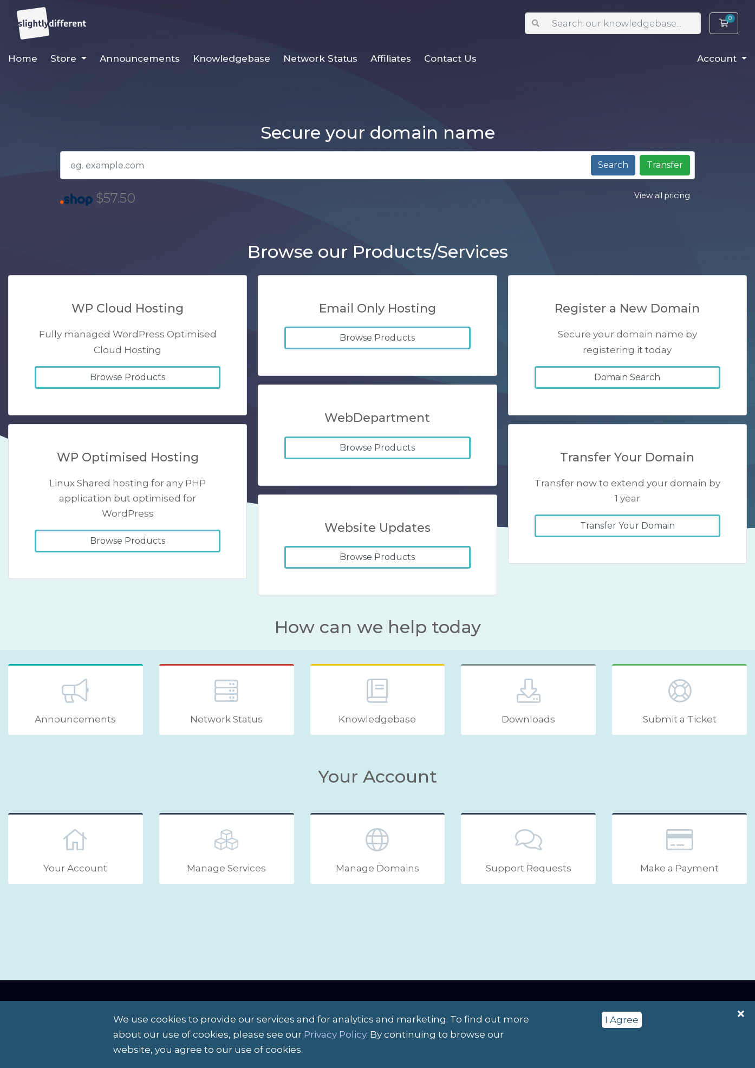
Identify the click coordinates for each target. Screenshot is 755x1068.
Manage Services (226, 849)
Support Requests (528, 849)
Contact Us (450, 58)
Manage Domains (377, 849)
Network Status (320, 58)
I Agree (622, 1019)
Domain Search (627, 377)
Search (613, 165)
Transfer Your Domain (627, 525)
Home (22, 58)
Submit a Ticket (679, 700)
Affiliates (390, 58)
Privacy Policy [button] (335, 1034)
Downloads (528, 700)
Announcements (140, 58)
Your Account (75, 849)
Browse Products (127, 377)
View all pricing (662, 195)
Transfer (665, 165)
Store (64, 58)
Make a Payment (679, 849)
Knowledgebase (231, 58)
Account (718, 58)
